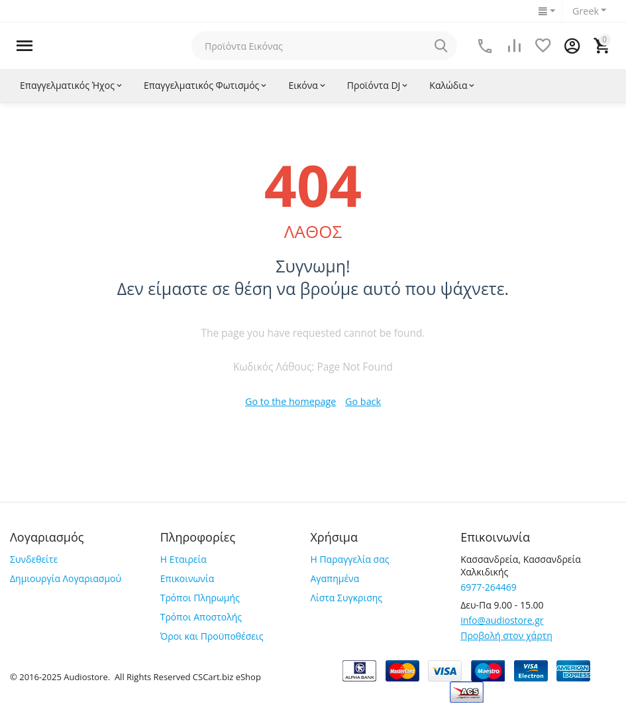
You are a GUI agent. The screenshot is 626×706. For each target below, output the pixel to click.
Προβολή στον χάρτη (506, 635)
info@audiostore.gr (501, 620)
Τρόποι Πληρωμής (200, 597)
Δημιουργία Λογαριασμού (65, 578)
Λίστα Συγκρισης (346, 597)
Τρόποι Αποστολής (201, 617)
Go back (362, 401)
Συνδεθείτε (34, 559)
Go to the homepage (290, 401)
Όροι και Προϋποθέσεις (212, 636)
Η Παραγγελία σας (349, 559)
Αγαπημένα (334, 578)
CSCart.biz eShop (227, 677)
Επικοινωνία (187, 578)
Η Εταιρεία (183, 559)
